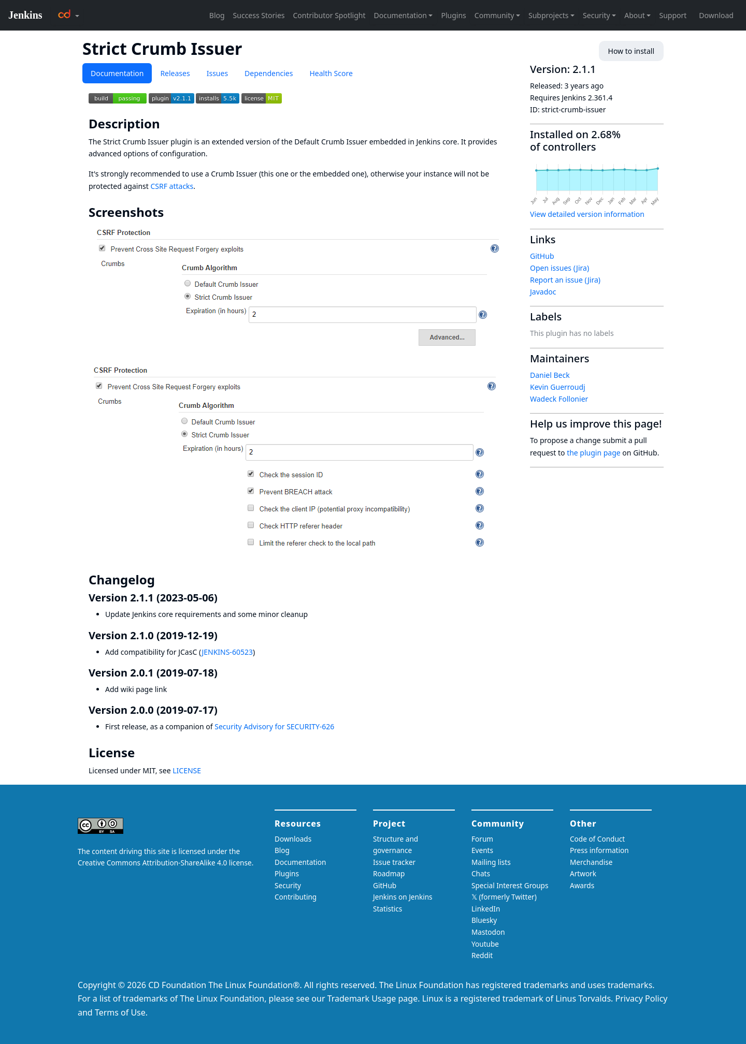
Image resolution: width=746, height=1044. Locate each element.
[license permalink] (142, 752)
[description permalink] (167, 123)
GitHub (542, 256)
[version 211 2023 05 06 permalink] (224, 597)
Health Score (330, 73)
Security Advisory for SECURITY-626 (274, 726)
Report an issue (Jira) (565, 280)
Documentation (117, 73)
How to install (631, 51)
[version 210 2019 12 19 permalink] (224, 635)
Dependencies (269, 73)
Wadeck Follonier (559, 399)
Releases (175, 73)
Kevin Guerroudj (557, 387)
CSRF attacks (171, 186)
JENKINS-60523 (227, 652)
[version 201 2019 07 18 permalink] (224, 672)
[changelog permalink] (162, 579)
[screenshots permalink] (171, 212)
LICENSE (187, 770)
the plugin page (594, 453)
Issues (217, 73)
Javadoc (543, 292)
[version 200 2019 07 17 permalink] (224, 709)
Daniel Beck (550, 375)
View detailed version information (587, 214)
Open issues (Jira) (559, 268)
